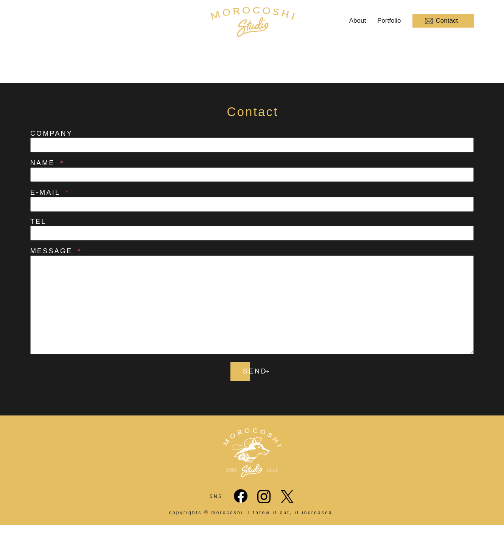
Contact (441, 21)
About (357, 20)
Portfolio (389, 20)
